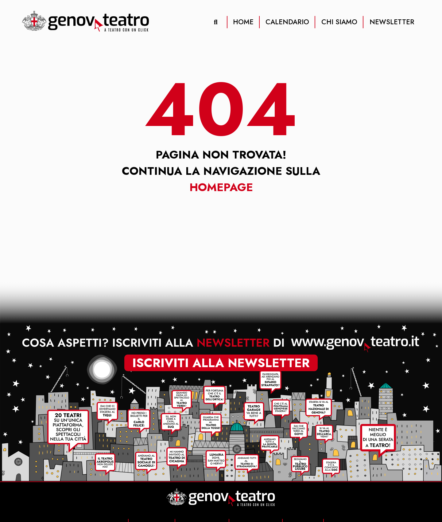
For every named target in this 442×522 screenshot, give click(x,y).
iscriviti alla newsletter (221, 363)
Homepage (221, 187)
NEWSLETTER (392, 22)
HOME (243, 22)
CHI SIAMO (339, 22)
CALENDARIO (287, 22)
